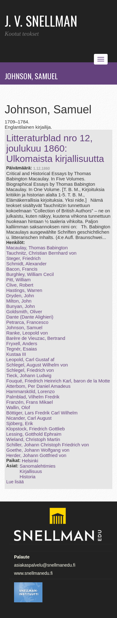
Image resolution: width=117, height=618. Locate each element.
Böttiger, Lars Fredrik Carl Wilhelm (41, 412)
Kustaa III (16, 354)
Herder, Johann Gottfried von (36, 455)
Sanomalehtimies (38, 466)
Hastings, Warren (24, 290)
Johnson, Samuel (24, 327)
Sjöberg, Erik (19, 423)
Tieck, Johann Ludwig (28, 375)
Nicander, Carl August (28, 418)
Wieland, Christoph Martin (33, 439)
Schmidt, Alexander (26, 263)
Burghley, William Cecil (30, 274)
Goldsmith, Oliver (24, 311)
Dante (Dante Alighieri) (29, 316)
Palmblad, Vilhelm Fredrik (33, 396)
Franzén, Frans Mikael (29, 402)
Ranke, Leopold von (27, 332)
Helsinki (30, 460)
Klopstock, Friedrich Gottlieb (35, 428)
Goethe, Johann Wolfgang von (37, 450)
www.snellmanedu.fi (33, 573)
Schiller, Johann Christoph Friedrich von (47, 444)
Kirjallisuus (31, 471)
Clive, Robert (19, 285)
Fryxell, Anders (21, 343)
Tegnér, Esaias (21, 348)
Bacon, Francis (21, 269)
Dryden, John (20, 295)
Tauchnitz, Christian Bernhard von (41, 253)
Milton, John (19, 301)
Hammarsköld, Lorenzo (30, 391)
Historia (28, 476)
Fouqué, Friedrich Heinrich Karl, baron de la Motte (58, 380)
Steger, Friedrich (23, 258)
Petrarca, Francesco (27, 322)
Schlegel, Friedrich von (30, 370)
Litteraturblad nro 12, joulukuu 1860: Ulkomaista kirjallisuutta (55, 148)
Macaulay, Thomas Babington (37, 247)
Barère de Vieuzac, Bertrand (35, 338)
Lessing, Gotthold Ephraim (33, 434)
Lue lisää (15, 481)
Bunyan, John (20, 306)
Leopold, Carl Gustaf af (30, 359)
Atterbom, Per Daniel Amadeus (38, 386)
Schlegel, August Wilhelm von (37, 364)
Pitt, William (18, 279)
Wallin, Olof (18, 407)
